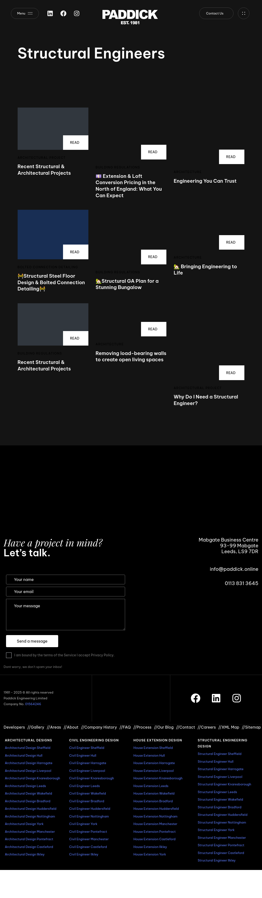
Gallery (35, 727)
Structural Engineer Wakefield (220, 799)
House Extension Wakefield (154, 793)
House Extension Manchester (155, 824)
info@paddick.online (234, 569)
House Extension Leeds (151, 786)
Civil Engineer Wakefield (87, 793)
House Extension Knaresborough (158, 778)
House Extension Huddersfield (156, 809)
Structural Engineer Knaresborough (224, 784)
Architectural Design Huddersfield (30, 809)
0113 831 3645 (241, 583)
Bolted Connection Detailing (48, 267)
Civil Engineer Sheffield (86, 748)
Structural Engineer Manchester (222, 838)
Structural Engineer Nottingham (222, 822)
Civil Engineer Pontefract (88, 831)
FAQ (125, 727)
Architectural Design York (24, 824)
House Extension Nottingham (155, 816)
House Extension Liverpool (154, 771)
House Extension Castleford (155, 839)
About (71, 727)
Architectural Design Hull (23, 755)
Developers (14, 727)
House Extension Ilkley (150, 847)
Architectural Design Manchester (30, 831)
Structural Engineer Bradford (219, 807)
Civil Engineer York (83, 824)
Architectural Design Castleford (29, 847)
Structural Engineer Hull (216, 761)
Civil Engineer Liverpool (87, 771)
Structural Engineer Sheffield (219, 754)
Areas (54, 727)
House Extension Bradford (153, 801)
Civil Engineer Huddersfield (89, 809)
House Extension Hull (149, 755)
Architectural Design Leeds (25, 786)
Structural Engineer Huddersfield (223, 815)
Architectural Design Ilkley (24, 854)
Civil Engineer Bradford (86, 801)
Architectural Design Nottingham (30, 816)
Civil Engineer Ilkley (83, 854)
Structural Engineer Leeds (217, 792)
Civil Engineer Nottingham (89, 816)
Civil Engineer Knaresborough (91, 778)
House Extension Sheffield (153, 748)
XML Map (228, 727)
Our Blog (164, 727)
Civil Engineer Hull (82, 755)
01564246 (33, 704)
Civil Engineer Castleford (88, 847)
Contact (185, 727)
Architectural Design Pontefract (29, 839)
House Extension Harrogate (154, 763)
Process (142, 727)
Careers (207, 727)
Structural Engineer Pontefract (221, 845)
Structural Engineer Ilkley (217, 860)
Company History (99, 727)
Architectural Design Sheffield (27, 748)
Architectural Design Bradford (27, 801)
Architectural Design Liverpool (28, 771)
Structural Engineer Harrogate (221, 769)
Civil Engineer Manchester (89, 839)
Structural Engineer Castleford (221, 853)
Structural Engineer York (216, 830)
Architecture (188, 172)
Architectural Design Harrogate (28, 763)
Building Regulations (118, 167)
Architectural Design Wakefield (28, 793)
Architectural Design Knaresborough (32, 778)
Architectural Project (42, 157)
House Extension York (150, 854)
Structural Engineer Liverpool (220, 777)
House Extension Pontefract (155, 831)
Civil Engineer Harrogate (87, 763)
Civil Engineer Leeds (84, 786)
